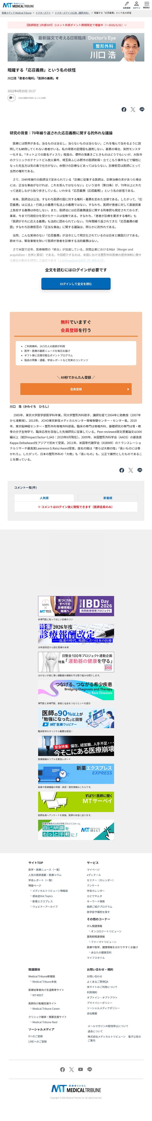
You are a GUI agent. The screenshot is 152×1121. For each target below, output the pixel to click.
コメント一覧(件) (25, 487)
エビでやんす (94, 896)
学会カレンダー (96, 891)
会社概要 (92, 1013)
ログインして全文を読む (76, 284)
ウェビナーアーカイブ (45, 906)
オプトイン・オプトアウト (102, 997)
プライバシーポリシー (99, 1003)
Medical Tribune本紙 (44, 981)
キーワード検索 (96, 901)
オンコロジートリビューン (106, 931)
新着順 (108, 498)
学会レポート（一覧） (41, 880)
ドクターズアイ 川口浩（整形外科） (72, 12)
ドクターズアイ (43, 12)
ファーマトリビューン (103, 942)
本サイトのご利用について (102, 987)
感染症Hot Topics (42, 896)
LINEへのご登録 (37, 1041)
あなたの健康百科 (101, 952)
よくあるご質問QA (97, 981)
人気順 (44, 498)
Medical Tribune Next (44, 1022)
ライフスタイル (96, 958)
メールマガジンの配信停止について (108, 1026)
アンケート (93, 885)
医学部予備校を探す (98, 912)
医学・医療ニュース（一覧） (44, 869)
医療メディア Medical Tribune (17, 12)
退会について (95, 1031)
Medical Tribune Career (46, 1008)
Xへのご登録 (35, 1036)
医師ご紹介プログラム (99, 906)
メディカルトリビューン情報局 (50, 891)
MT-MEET (37, 995)
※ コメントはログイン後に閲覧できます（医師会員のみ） (76, 507)
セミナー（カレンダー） (101, 880)
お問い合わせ (94, 976)
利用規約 (92, 992)
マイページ (93, 869)
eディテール (94, 875)
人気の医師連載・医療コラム (45, 875)
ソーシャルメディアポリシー (103, 1008)
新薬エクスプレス (42, 901)
